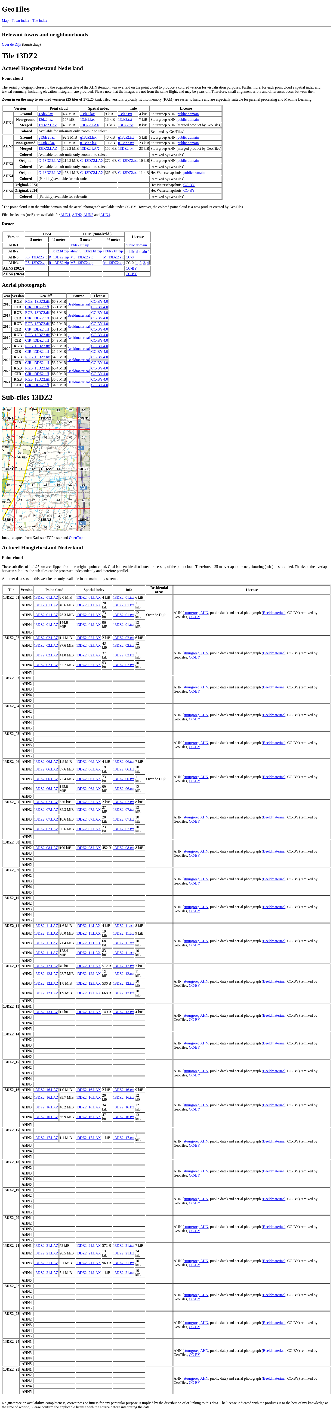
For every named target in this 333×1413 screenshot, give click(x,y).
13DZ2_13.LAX (88, 1012)
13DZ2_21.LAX (88, 1246)
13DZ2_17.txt (123, 1138)
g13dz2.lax (88, 137)
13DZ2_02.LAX (88, 638)
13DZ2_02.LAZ (46, 638)
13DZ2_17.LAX (88, 1138)
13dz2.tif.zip (79, 245)
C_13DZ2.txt (128, 160)
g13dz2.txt (126, 137)
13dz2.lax (87, 114)
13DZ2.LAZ (47, 125)
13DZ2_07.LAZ (46, 802)
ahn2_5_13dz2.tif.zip (86, 251)
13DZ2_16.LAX (88, 1090)
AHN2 (77, 215)
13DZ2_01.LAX (88, 597)
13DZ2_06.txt (123, 762)
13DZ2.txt (125, 125)
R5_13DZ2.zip (36, 257)
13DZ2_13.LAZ (46, 1012)
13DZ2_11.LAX (88, 926)
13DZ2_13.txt (123, 1012)
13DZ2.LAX (89, 125)
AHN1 (65, 215)
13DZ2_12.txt (123, 966)
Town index (20, 20)
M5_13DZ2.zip (81, 257)
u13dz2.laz (46, 143)
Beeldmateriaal (79, 304)
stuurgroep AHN (196, 613)
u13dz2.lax (88, 143)
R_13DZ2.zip (59, 257)
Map (5, 20)
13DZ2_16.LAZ (46, 1090)
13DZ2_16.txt (123, 1090)
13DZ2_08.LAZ (46, 848)
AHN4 (105, 215)
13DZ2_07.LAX (88, 802)
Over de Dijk (11, 44)
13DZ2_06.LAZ (46, 762)
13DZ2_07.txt (123, 802)
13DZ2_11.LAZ (46, 926)
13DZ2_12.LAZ (46, 966)
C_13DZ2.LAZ (49, 160)
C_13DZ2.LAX (92, 160)
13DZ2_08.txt (123, 848)
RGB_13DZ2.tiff (37, 301)
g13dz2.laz (46, 137)
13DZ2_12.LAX (88, 966)
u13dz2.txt (126, 143)
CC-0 (130, 257)
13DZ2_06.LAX (88, 762)
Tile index (39, 20)
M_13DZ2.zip (113, 257)
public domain (188, 114)
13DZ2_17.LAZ (46, 1138)
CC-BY (189, 185)
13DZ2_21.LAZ (46, 1246)
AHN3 (88, 215)
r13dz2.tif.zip (59, 251)
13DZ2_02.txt (123, 638)
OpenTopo (76, 538)
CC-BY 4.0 (99, 301)
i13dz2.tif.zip (113, 251)
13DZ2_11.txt (123, 926)
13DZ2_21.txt (123, 1246)
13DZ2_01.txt (123, 597)
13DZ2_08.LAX (88, 848)
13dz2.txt (125, 114)
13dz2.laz (45, 114)
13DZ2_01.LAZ (46, 597)
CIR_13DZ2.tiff (37, 307)
